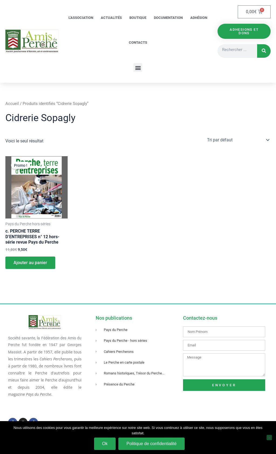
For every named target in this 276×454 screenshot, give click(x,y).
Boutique (137, 18)
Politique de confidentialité (151, 443)
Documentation (168, 18)
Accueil (12, 103)
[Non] (269, 437)
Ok (105, 443)
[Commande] (238, 140)
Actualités (111, 18)
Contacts (138, 42)
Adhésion (198, 18)
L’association (80, 18)
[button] (137, 67)
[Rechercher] (264, 51)
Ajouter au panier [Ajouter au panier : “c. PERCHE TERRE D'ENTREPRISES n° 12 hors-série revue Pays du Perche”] (30, 262)
